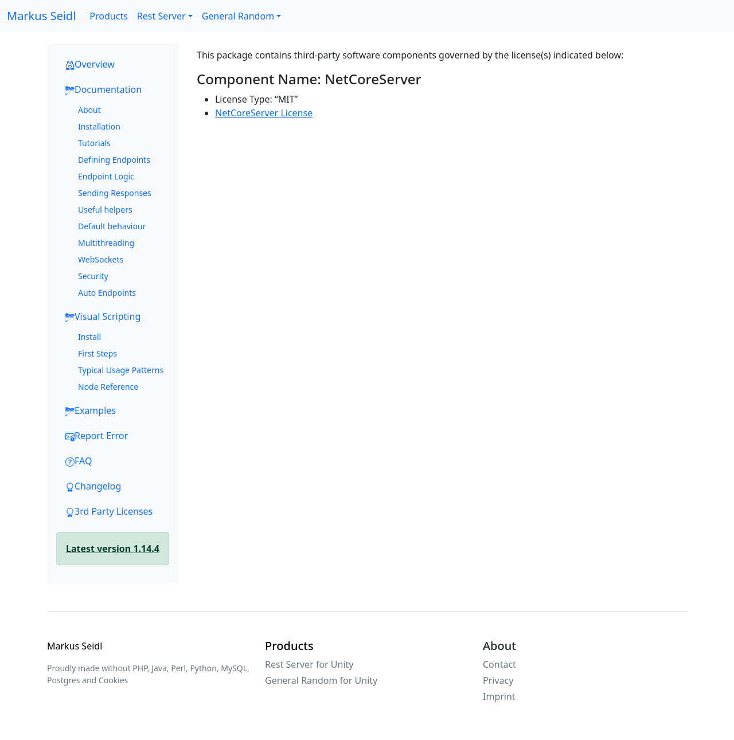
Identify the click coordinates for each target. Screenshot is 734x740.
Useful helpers (105, 209)
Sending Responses (114, 192)
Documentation (103, 89)
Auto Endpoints (107, 292)
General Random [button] (238, 16)
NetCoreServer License (264, 113)
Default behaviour (112, 226)
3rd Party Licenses (109, 511)
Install (89, 336)
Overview (90, 64)
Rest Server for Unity (309, 664)
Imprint (499, 696)
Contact (499, 664)
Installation (99, 126)
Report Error (96, 435)
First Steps (97, 353)
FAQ (78, 461)
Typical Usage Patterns (120, 370)
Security (93, 276)
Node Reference (108, 386)
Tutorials (94, 143)
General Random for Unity (321, 680)
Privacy (498, 680)
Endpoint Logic (106, 176)
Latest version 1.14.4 (112, 548)
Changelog (93, 486)
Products (108, 16)
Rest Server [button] (161, 16)
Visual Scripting (102, 316)
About (89, 109)
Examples (90, 410)
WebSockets (100, 259)
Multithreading (106, 242)
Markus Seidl (41, 16)
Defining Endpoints (114, 159)
